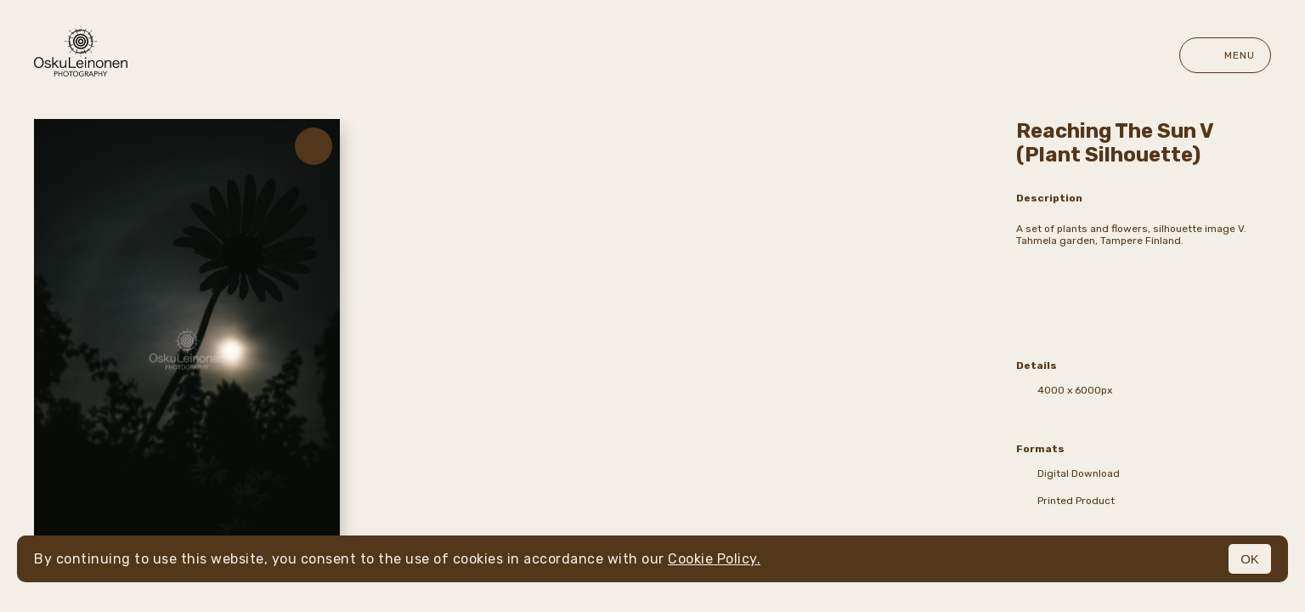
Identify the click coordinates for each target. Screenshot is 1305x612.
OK (1249, 559)
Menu (1225, 55)
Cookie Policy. (714, 559)
